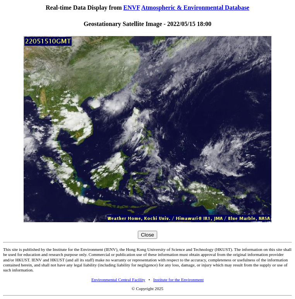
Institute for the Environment (178, 279)
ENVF (131, 7)
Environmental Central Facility (118, 279)
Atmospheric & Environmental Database (195, 7)
